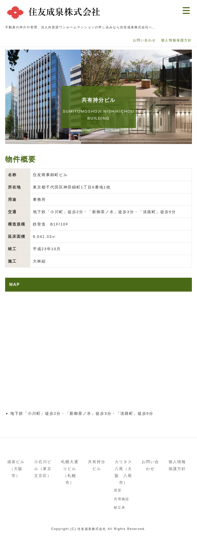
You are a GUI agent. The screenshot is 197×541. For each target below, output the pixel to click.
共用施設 (121, 499)
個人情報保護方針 (177, 465)
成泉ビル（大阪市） (16, 468)
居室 (118, 490)
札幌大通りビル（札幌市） (69, 472)
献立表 (119, 507)
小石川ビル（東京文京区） (43, 468)
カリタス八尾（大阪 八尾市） (123, 472)
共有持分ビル (96, 465)
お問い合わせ (150, 465)
